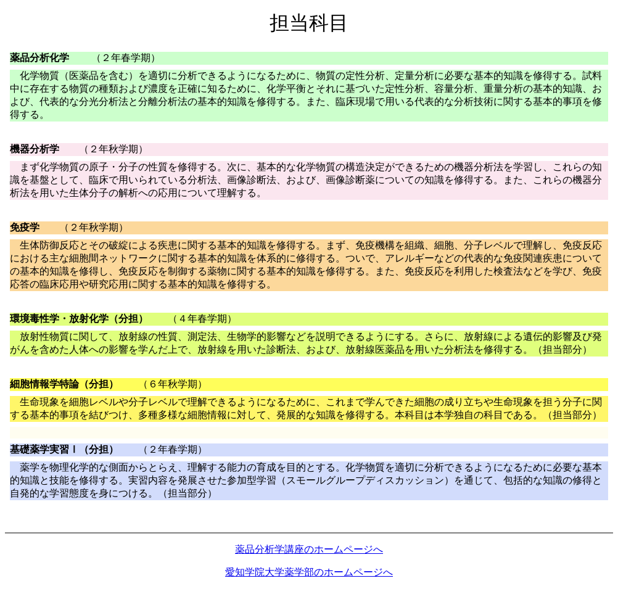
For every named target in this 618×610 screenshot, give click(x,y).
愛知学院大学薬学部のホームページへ (309, 572)
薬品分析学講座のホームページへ (309, 549)
